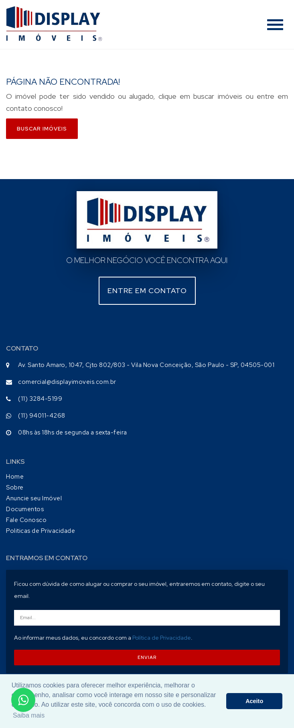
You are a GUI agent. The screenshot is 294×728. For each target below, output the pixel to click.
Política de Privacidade (161, 637)
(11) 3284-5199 (40, 399)
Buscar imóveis (42, 128)
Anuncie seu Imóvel (34, 498)
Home (15, 477)
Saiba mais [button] (29, 715)
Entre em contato (147, 290)
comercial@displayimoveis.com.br (67, 382)
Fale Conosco (26, 520)
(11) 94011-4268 (41, 416)
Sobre (15, 487)
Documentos (25, 509)
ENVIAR (147, 657)
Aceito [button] (254, 701)
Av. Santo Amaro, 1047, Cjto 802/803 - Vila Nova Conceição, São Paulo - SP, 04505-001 (146, 365)
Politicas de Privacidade (40, 531)
